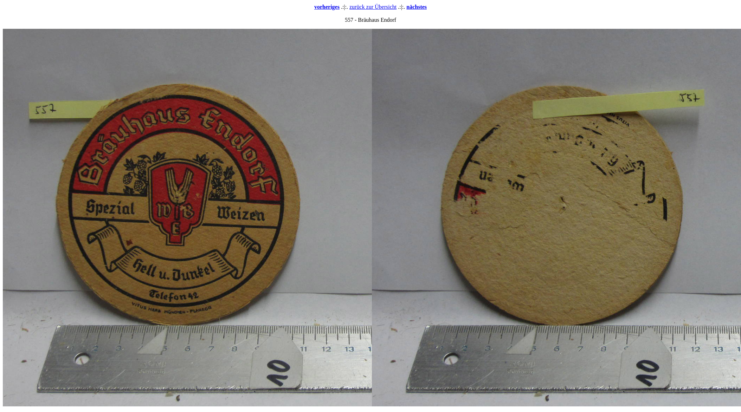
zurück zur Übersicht (373, 7)
